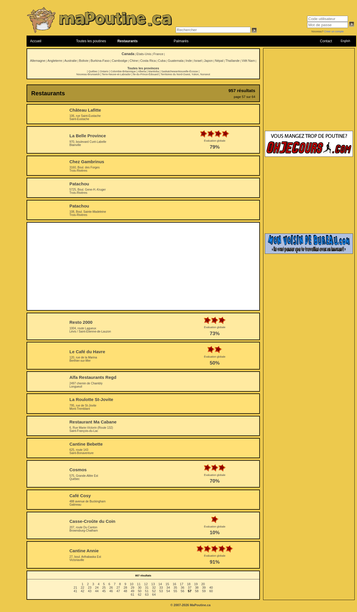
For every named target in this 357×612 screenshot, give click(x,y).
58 (197, 591)
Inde (189, 60)
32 (154, 587)
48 (125, 591)
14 (160, 584)
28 (125, 587)
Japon (208, 60)
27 (118, 587)
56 (182, 591)
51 (146, 591)
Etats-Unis (143, 54)
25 (104, 587)
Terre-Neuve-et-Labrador (116, 74)
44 (97, 591)
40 (211, 587)
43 (89, 591)
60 (211, 591)
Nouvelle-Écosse (188, 71)
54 (168, 591)
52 (154, 591)
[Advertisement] (143, 266)
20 (203, 584)
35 (175, 587)
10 (131, 584)
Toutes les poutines (91, 41)
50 (139, 591)
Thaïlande (232, 60)
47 (118, 591)
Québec (93, 71)
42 (82, 591)
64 (154, 594)
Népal (219, 60)
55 (175, 591)
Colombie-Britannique (123, 71)
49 (132, 591)
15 (167, 584)
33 (161, 587)
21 (75, 587)
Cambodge (119, 60)
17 (181, 584)
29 (132, 587)
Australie (70, 60)
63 (146, 594)
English (345, 41)
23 (89, 587)
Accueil (35, 41)
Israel (198, 60)
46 (111, 591)
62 (139, 594)
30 (139, 587)
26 (111, 587)
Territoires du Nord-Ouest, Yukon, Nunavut (185, 74)
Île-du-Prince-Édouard (145, 74)
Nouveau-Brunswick (88, 74)
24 (97, 587)
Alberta (142, 71)
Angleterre (54, 60)
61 (132, 594)
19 (195, 584)
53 (161, 591)
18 (188, 584)
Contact (326, 41)
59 (204, 591)
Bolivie (83, 60)
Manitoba (153, 71)
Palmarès (181, 41)
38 (197, 587)
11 (139, 584)
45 (104, 591)
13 (153, 584)
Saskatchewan (169, 71)
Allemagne (37, 60)
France (158, 54)
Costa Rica (148, 60)
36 (182, 587)
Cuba (162, 60)
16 (174, 584)
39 (204, 587)
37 (189, 587)
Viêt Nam (248, 60)
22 (82, 587)
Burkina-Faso (99, 60)
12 (146, 584)
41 (75, 591)
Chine (134, 60)
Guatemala (175, 60)
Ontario (104, 71)
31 (146, 587)
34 (168, 587)
